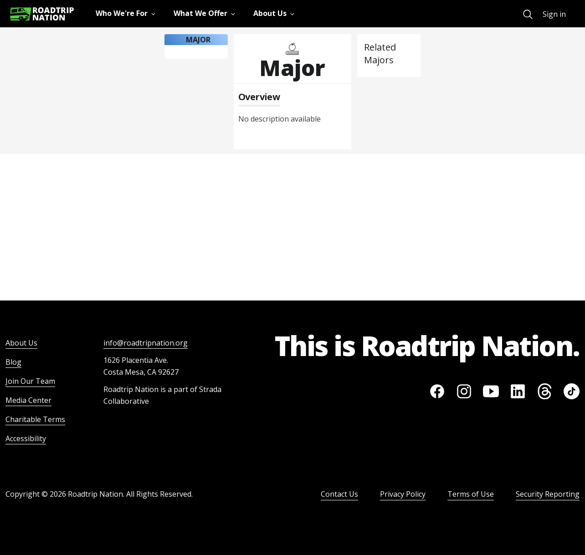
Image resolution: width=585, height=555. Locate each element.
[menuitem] (528, 14)
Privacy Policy (403, 494)
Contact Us (339, 494)
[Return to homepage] (42, 13)
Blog (13, 362)
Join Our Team (30, 381)
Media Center (28, 400)
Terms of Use (470, 494)
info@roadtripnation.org (145, 343)
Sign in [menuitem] (554, 14)
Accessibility (25, 438)
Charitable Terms (35, 419)
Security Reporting (548, 494)
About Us (21, 343)
